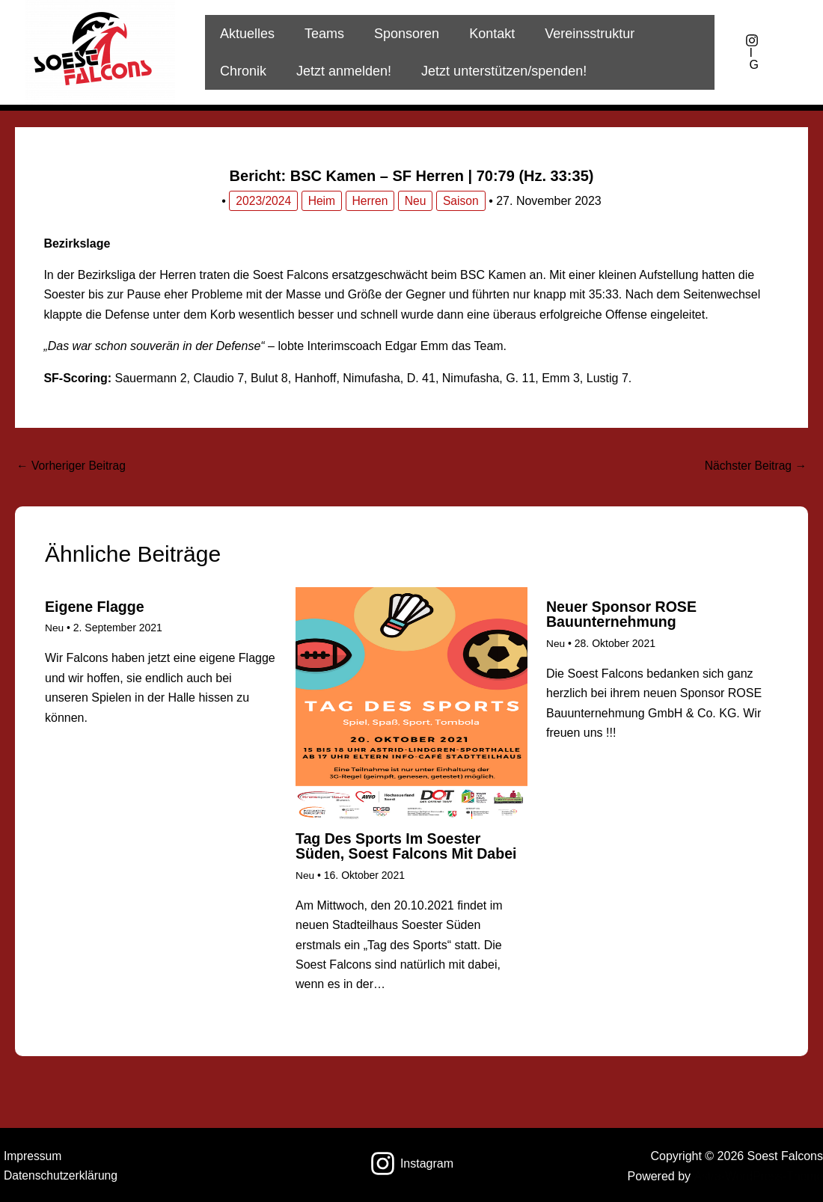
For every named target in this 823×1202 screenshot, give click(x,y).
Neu (416, 200)
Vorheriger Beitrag (72, 465)
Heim (321, 200)
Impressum (29, 1155)
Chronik (671, 33)
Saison (462, 200)
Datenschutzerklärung (58, 1175)
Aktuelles (245, 33)
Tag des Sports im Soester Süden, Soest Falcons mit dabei (408, 846)
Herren (370, 200)
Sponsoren (399, 33)
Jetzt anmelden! (265, 71)
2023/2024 (262, 200)
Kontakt (481, 33)
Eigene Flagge (96, 607)
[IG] (751, 52)
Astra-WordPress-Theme (757, 1175)
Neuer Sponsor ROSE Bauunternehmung (623, 615)
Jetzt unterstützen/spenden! (423, 71)
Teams (320, 33)
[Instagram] (412, 1163)
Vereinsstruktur (576, 33)
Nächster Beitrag (754, 465)
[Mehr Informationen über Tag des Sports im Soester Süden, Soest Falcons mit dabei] (411, 702)
